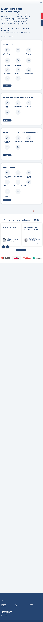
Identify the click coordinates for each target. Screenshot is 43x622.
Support (30, 603)
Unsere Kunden (17, 607)
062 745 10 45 (4, 615)
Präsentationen (3, 606)
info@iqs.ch (3, 617)
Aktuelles (16, 604)
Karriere (16, 606)
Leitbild (16, 603)
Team (16, 605)
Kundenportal (31, 604)
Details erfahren (6, 85)
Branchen (2, 605)
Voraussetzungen (3, 604)
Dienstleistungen (3, 603)
